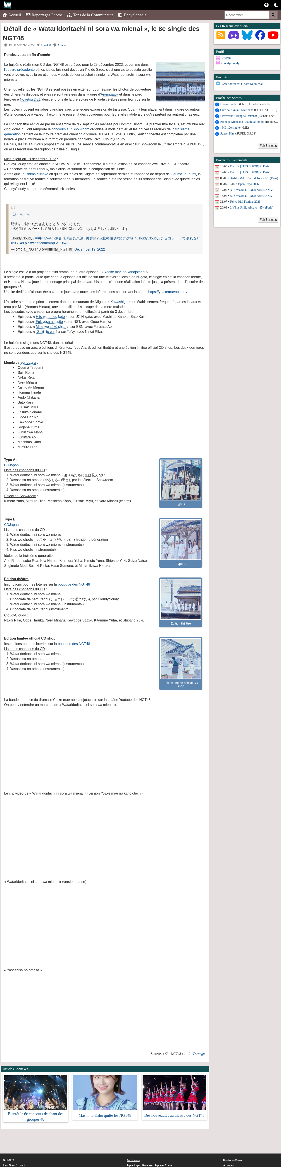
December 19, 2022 (89, 249)
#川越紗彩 (91, 238)
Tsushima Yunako (34, 174)
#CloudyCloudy (146, 238)
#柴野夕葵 (125, 238)
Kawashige (119, 302)
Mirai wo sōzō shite (51, 326)
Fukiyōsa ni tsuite (49, 321)
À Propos (228, 1165)
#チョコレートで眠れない (179, 238)
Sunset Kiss (227, 133)
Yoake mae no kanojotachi (124, 272)
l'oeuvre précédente (19, 69)
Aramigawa (109, 94)
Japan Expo (133, 1165)
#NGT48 (17, 243)
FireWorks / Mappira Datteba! (238, 115)
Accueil (11, 15)
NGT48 (226, 58)
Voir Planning (268, 145)
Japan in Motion (164, 1165)
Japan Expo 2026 (248, 183)
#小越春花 (57, 238)
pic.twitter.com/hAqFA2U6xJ (46, 243)
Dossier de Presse (232, 1160)
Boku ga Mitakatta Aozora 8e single (242, 121)
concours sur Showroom (70, 129)
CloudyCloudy (230, 63)
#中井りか (40, 238)
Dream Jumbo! (229, 103)
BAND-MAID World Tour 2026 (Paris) (254, 177)
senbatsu (28, 362)
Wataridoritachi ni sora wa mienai (241, 83)
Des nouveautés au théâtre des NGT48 (174, 1115)
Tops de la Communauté (90, 15)
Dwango (199, 1054)
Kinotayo (147, 1165)
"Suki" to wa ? (47, 331)
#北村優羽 (108, 238)
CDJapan (11, 465)
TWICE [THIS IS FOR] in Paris (249, 165)
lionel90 (46, 45)
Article (61, 45)
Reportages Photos (44, 15)
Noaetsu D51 (30, 99)
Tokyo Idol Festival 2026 (245, 201)
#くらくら (22, 214)
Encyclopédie (132, 15)
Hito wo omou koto (50, 316)
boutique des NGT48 (74, 584)
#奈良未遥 (75, 238)
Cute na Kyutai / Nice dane (236, 109)
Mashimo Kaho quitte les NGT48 (105, 1115)
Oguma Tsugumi (183, 174)
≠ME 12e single (230, 127)
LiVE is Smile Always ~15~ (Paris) (251, 207)
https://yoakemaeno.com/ (167, 292)
